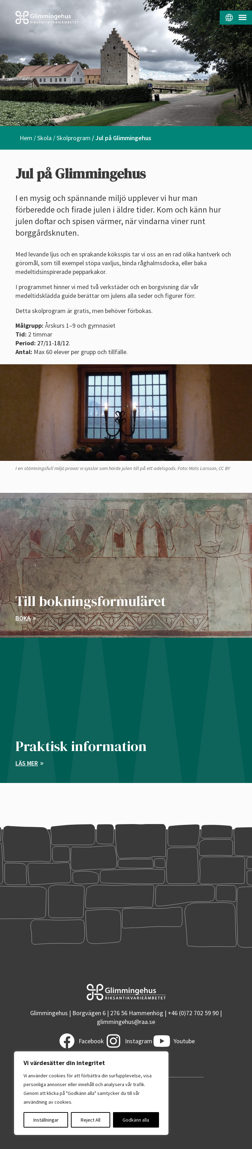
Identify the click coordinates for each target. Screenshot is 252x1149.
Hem (26, 138)
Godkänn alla (135, 1120)
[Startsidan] (63, 17)
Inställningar (46, 1120)
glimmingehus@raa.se (126, 1022)
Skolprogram (74, 138)
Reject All (90, 1120)
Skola (44, 138)
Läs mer (26, 763)
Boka (23, 618)
